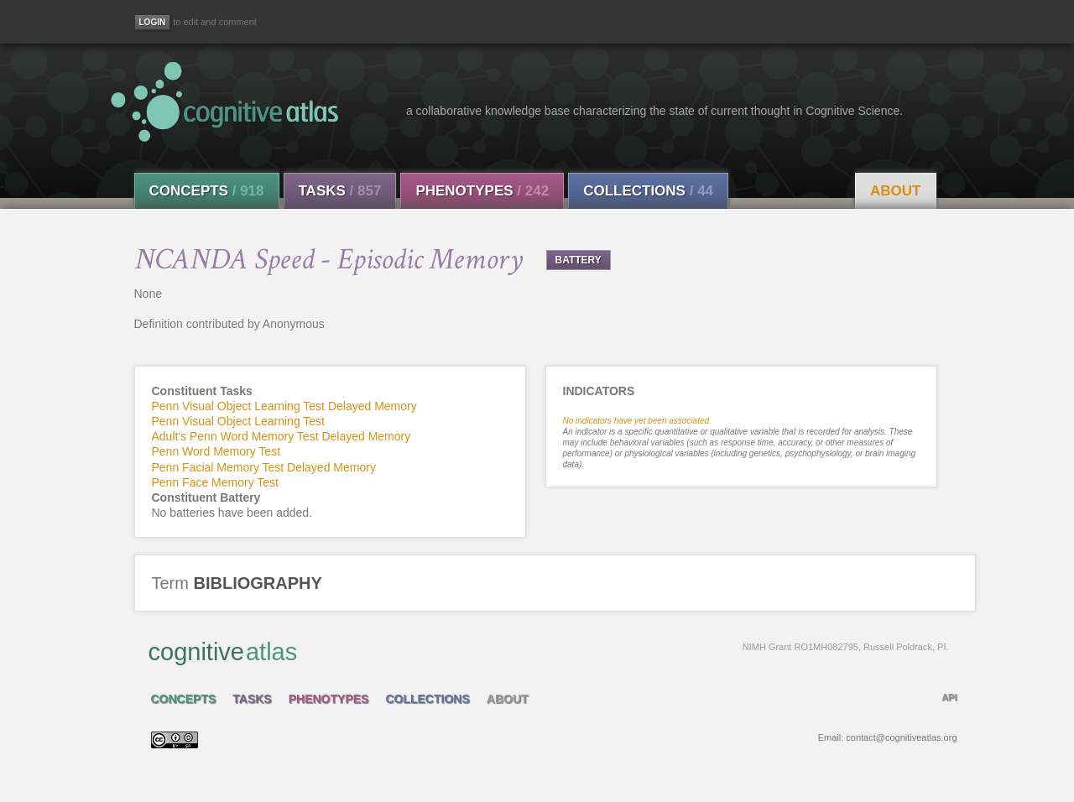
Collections (648, 191)
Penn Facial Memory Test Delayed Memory (264, 467)
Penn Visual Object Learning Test (239, 421)
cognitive (549, 651)
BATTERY (578, 260)
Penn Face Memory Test (215, 482)
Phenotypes (482, 191)
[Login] (152, 22)
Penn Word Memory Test (216, 451)
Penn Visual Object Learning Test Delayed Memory (284, 406)
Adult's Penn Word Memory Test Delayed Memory (281, 436)
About (895, 191)
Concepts (206, 191)
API (949, 697)
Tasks (340, 191)
